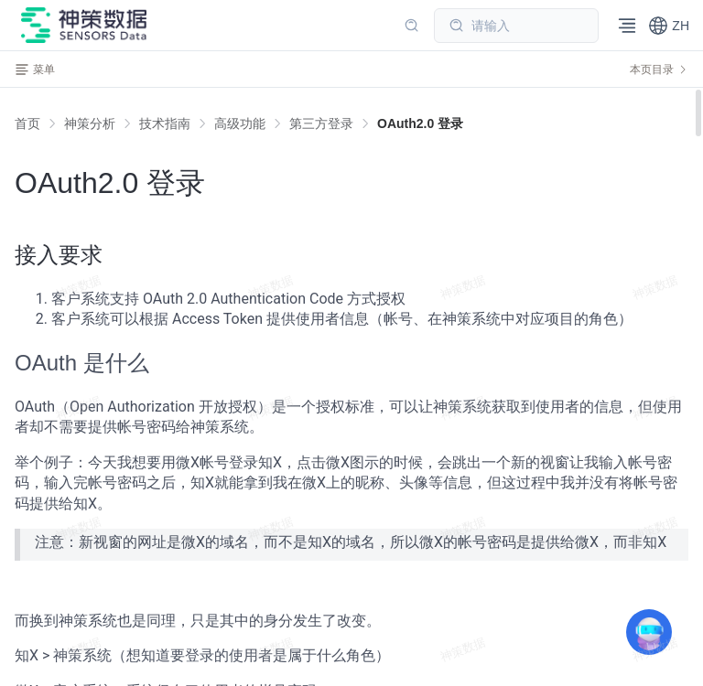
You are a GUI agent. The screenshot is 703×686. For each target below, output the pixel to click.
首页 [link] (27, 123)
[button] (668, 26)
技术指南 (164, 123)
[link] (89, 123)
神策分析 (89, 123)
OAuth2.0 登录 (420, 123)
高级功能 (239, 123)
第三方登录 (321, 123)
